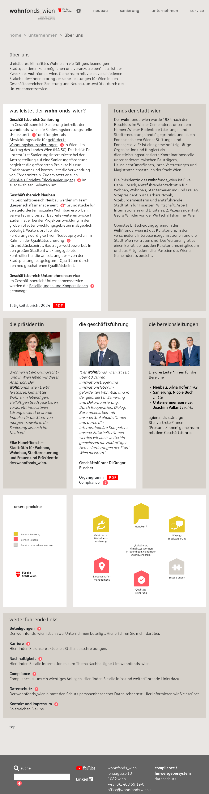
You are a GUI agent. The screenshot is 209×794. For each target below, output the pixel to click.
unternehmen (165, 11)
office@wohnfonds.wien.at (130, 790)
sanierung (129, 11)
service (197, 11)
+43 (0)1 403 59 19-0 (126, 784)
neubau (100, 11)
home (15, 35)
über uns (73, 35)
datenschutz (165, 779)
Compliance (93, 482)
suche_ (23, 768)
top (12, 727)
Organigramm (98, 477)
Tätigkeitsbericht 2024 (37, 306)
